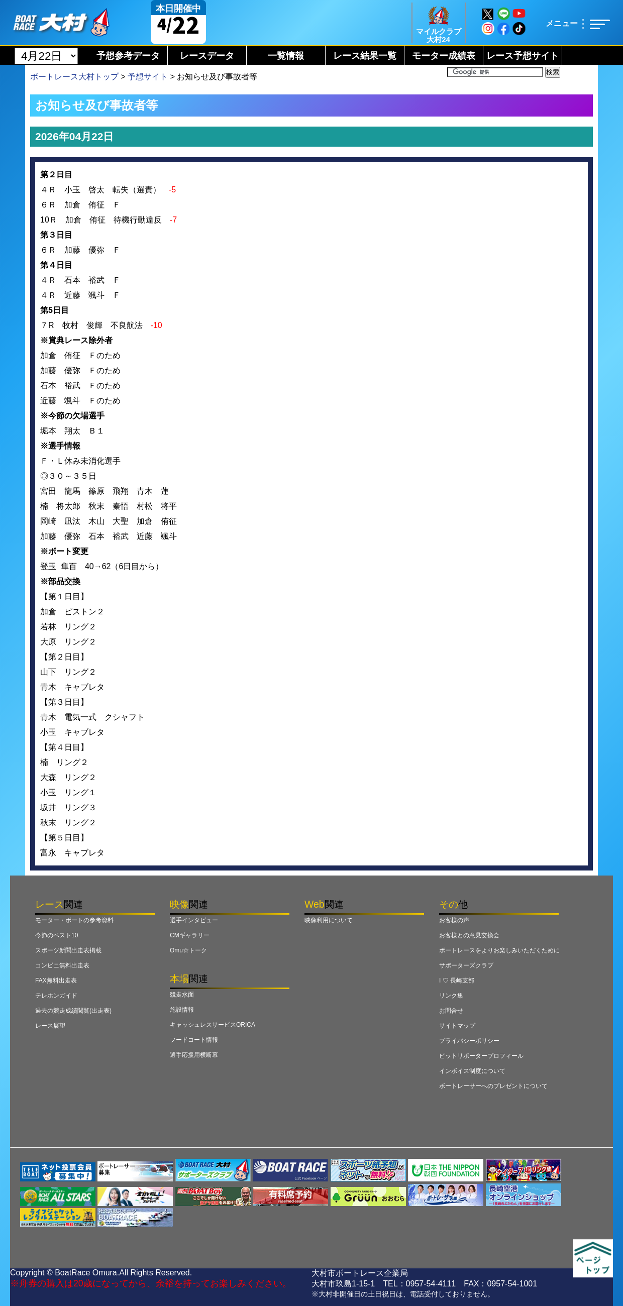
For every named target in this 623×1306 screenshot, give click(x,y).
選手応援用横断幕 (194, 1054)
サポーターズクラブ (466, 965)
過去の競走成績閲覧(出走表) (73, 1010)
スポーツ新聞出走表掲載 (68, 950)
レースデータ (207, 56)
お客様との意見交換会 (469, 935)
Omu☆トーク (188, 950)
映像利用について (328, 920)
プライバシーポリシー (469, 1040)
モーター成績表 (443, 56)
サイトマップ (457, 1025)
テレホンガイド (56, 995)
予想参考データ (128, 56)
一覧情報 (286, 56)
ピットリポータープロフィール (481, 1055)
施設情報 (182, 1009)
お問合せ (451, 1010)
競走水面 (182, 994)
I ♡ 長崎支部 (456, 980)
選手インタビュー (194, 920)
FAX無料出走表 (56, 980)
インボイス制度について (472, 1070)
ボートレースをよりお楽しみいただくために (499, 950)
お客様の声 (454, 920)
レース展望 (50, 1025)
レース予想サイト (522, 56)
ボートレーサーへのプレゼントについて (493, 1086)
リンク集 (451, 995)
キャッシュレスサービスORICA (212, 1024)
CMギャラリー (190, 935)
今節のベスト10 (56, 935)
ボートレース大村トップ (74, 76)
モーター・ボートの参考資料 (74, 920)
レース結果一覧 (364, 56)
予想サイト (148, 76)
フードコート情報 (194, 1039)
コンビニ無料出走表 (62, 965)
